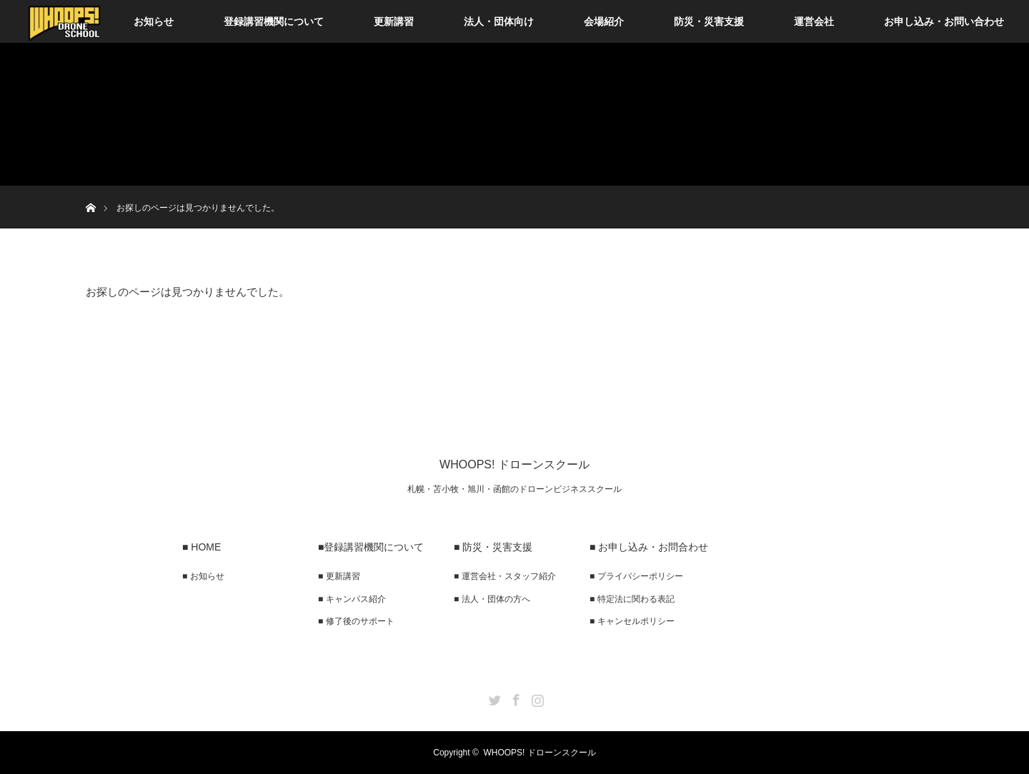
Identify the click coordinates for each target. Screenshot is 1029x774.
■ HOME (201, 547)
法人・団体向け (499, 21)
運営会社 (814, 21)
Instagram (536, 697)
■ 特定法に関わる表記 (632, 599)
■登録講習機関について (371, 547)
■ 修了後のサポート (356, 621)
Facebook (514, 697)
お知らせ (154, 21)
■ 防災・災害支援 (493, 547)
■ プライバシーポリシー (636, 576)
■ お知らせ (203, 576)
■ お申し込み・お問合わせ (649, 547)
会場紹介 (604, 21)
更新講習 (394, 21)
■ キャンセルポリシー (632, 621)
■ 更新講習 (339, 576)
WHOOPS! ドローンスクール (514, 464)
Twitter (493, 697)
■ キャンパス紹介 (352, 599)
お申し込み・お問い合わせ (944, 21)
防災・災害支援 (709, 21)
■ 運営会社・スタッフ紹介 (505, 576)
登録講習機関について (274, 21)
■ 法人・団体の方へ (492, 599)
